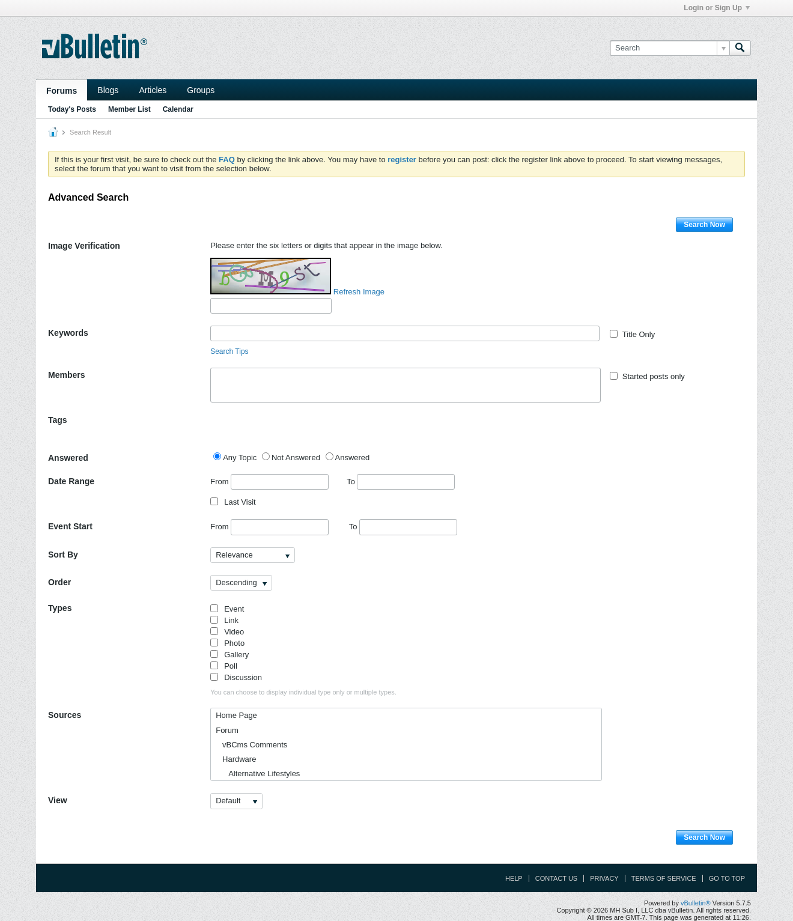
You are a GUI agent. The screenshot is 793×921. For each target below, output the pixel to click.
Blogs (107, 90)
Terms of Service (663, 878)
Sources (64, 715)
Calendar (178, 109)
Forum (227, 730)
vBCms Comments (251, 744)
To (401, 481)
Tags (57, 420)
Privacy (604, 878)
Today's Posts (72, 109)
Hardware (236, 759)
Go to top (727, 878)
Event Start (70, 526)
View (57, 800)
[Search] (669, 48)
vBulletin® (696, 903)
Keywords (68, 333)
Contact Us (556, 878)
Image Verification (84, 246)
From (269, 482)
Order (59, 582)
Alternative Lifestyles (258, 773)
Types (59, 608)
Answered (68, 458)
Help (514, 878)
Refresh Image (358, 291)
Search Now (704, 224)
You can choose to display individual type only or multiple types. (303, 692)
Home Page (236, 715)
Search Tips (229, 351)
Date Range (71, 481)
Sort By (63, 554)
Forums (61, 91)
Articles (152, 90)
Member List (129, 109)
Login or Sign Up (717, 8)
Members (66, 375)
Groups (200, 90)
